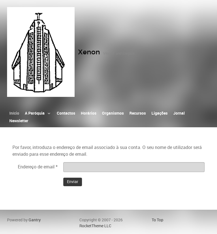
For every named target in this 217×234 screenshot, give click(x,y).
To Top (157, 219)
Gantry (35, 219)
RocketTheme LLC (95, 225)
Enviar (72, 181)
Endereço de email (38, 167)
